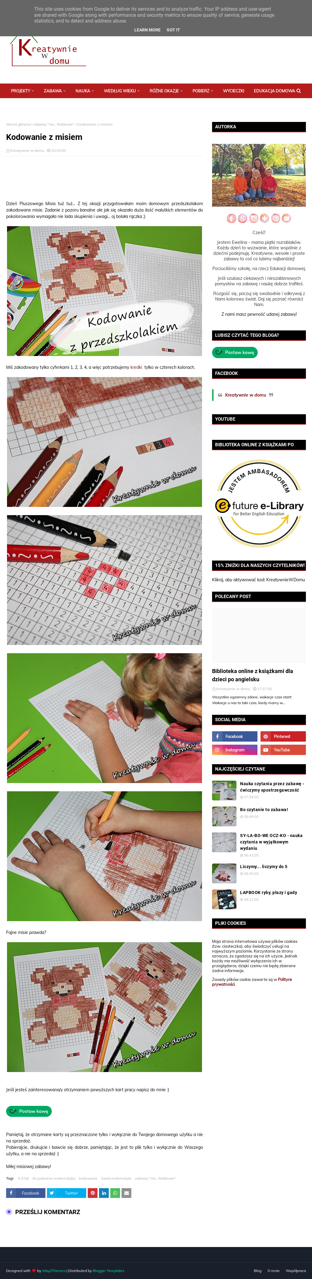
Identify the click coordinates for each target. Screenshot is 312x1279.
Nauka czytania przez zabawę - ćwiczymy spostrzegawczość (272, 787)
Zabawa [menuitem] (53, 90)
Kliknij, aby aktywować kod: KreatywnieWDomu (258, 579)
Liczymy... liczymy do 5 (264, 866)
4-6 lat (23, 1178)
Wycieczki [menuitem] (233, 90)
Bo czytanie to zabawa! (264, 809)
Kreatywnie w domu (27, 150)
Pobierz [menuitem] (201, 90)
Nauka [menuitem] (83, 90)
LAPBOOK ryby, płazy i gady (268, 892)
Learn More (147, 29)
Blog (257, 1270)
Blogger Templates (108, 1270)
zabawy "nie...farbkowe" (54, 124)
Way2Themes (54, 1270)
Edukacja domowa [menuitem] (274, 90)
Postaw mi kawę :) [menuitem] (30, 105)
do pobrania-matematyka (53, 1178)
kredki (136, 367)
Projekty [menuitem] (20, 90)
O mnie (274, 1270)
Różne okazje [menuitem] (164, 90)
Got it (173, 29)
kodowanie (88, 1178)
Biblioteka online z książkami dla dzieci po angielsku (252, 675)
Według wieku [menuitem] (120, 90)
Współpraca (296, 1270)
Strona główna (18, 124)
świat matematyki (116, 1178)
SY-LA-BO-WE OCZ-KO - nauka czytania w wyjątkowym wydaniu (271, 842)
